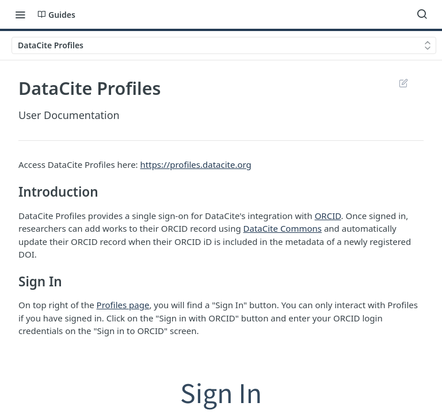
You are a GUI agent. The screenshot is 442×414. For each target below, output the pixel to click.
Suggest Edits (403, 82)
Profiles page (123, 304)
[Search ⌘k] (421, 14)
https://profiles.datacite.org (196, 164)
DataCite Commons (282, 228)
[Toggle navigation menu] (20, 14)
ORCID (328, 215)
